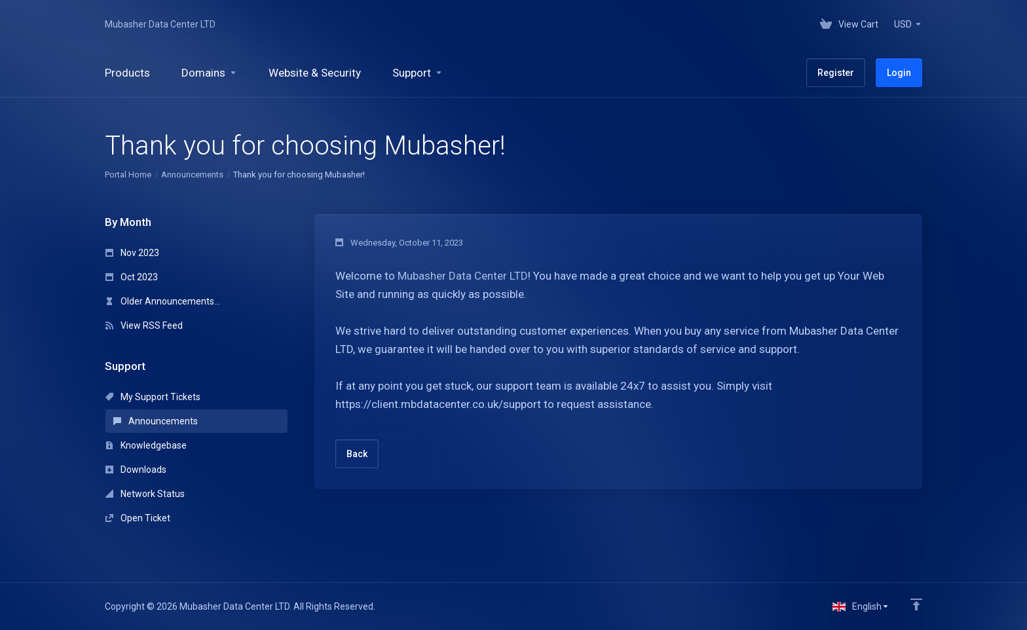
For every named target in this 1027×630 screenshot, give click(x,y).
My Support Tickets (152, 397)
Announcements (192, 174)
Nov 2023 (132, 253)
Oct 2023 (131, 277)
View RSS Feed (144, 325)
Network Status (145, 494)
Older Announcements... (162, 301)
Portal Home (128, 174)
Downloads (135, 469)
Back (356, 454)
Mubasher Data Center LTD (160, 24)
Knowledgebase (146, 445)
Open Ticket (137, 518)
